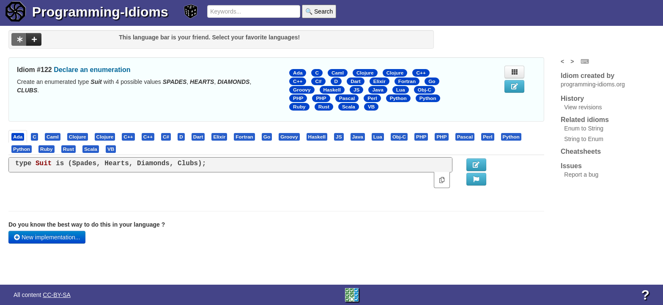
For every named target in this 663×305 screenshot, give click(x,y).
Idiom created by (587, 75)
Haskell (332, 90)
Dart (356, 81)
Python (398, 98)
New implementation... (47, 237)
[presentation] (17, 136)
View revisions (583, 107)
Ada (297, 73)
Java (377, 90)
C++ (420, 73)
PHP (298, 98)
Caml (338, 73)
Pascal (347, 98)
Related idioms (585, 119)
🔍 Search (319, 11)
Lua (400, 90)
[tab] (18, 136)
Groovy (301, 90)
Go (431, 81)
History (572, 98)
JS (356, 90)
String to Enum (583, 139)
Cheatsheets (581, 151)
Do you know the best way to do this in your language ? (86, 224)
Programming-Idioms (100, 11)
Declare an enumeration (92, 69)
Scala (348, 107)
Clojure (365, 73)
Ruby (299, 107)
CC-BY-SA (57, 294)
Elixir (379, 81)
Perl (372, 98)
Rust (323, 107)
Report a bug (581, 174)
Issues (571, 165)
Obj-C (424, 90)
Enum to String (583, 128)
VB (371, 107)
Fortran (407, 81)
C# (318, 81)
